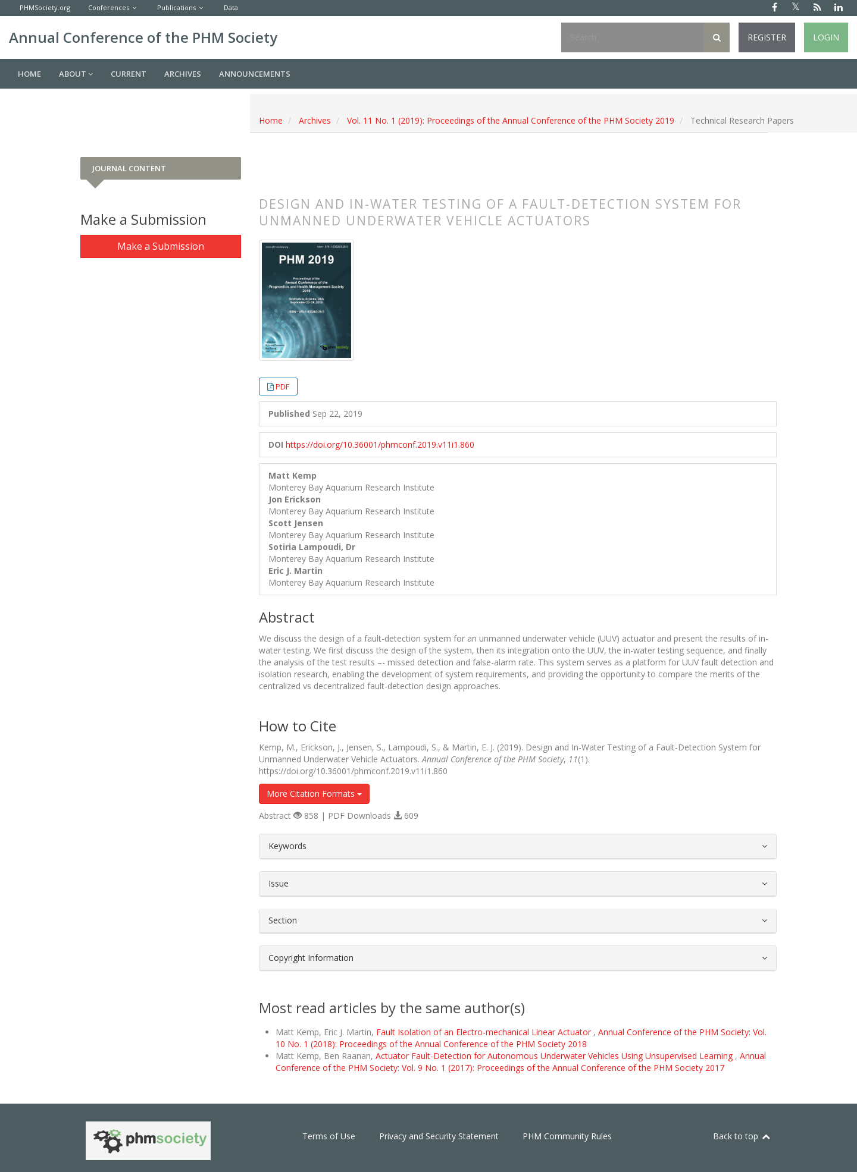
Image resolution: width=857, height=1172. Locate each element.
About (76, 73)
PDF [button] (282, 386)
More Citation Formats (314, 793)
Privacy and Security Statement (439, 1136)
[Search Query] (632, 37)
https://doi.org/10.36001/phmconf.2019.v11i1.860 (380, 444)
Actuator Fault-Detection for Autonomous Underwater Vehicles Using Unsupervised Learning (555, 1055)
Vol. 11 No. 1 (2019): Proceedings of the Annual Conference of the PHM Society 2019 (510, 120)
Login (826, 37)
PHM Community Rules (567, 1136)
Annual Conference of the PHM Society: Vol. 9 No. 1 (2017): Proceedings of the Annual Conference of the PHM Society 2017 (521, 1061)
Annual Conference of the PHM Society (143, 37)
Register (766, 37)
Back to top (742, 1136)
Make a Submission (160, 246)
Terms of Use (328, 1136)
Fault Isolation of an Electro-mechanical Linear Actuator (484, 1032)
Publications (176, 7)
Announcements (254, 73)
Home (29, 73)
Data (231, 7)
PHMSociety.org (45, 7)
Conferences (108, 7)
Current (128, 73)
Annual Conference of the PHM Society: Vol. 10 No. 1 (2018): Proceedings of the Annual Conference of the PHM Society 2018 (521, 1038)
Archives (182, 73)
